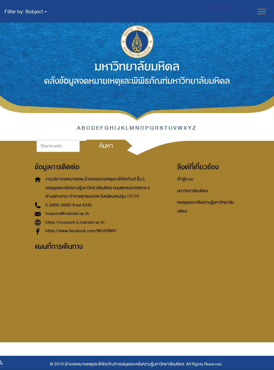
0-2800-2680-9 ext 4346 (68, 205)
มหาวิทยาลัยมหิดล (192, 191)
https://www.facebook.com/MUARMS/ (81, 231)
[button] (243, 10)
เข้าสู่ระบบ (185, 179)
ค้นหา (106, 145)
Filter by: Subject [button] (26, 11)
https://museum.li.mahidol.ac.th (75, 222)
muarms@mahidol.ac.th (67, 213)
